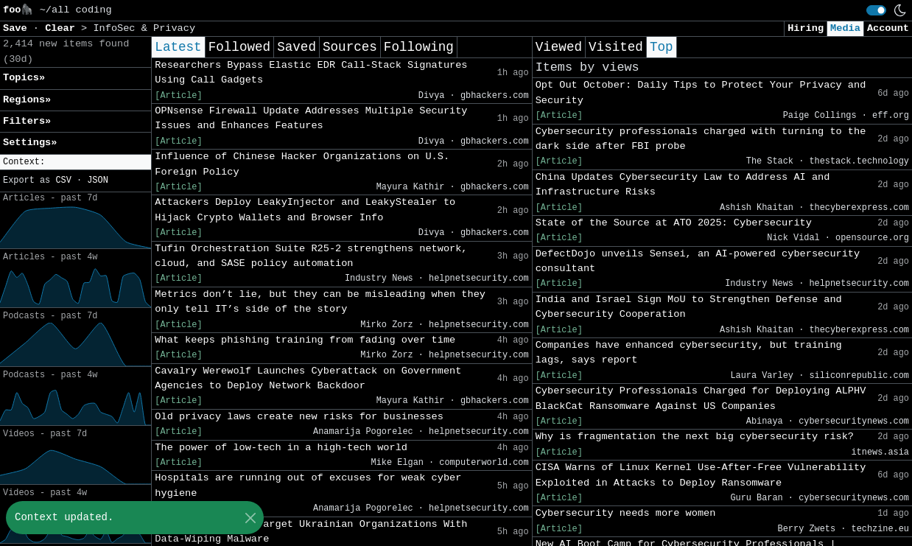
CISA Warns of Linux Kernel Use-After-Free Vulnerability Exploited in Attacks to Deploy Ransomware (701, 475)
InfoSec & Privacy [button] (144, 28)
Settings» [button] (30, 142)
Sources (350, 47)
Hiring (806, 28)
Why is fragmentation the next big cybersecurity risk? (695, 436)
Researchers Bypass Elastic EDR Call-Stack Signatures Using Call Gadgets (311, 72)
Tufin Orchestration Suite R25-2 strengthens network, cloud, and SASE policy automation (311, 256)
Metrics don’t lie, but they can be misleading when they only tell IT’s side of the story (320, 302)
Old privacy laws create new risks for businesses (299, 416)
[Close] (250, 517)
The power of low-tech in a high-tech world (281, 447)
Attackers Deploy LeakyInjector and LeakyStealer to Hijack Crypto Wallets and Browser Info (305, 210)
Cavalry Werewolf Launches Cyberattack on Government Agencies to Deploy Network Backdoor (308, 378)
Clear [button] (63, 28)
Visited (616, 47)
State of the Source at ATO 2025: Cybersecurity (674, 222)
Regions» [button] (27, 99)
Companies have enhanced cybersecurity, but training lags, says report (689, 352)
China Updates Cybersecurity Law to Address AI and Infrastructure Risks (683, 184)
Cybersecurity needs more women (626, 513)
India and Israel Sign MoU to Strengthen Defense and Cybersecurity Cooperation (689, 307)
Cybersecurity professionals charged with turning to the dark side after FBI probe (701, 139)
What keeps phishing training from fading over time (305, 340)
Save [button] (18, 28)
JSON (97, 180)
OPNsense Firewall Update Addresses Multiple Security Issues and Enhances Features (311, 118)
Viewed (559, 47)
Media (845, 28)
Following (419, 47)
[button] (75, 162)
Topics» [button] (24, 77)
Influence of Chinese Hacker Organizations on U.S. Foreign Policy (302, 164)
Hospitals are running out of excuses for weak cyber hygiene (308, 485)
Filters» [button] (27, 121)
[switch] (876, 10)
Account (888, 28)
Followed (239, 47)
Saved (296, 47)
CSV (63, 180)
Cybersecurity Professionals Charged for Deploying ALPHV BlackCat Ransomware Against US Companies (701, 398)
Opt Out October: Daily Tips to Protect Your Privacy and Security (701, 92)
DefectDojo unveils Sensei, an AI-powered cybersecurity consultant (698, 261)
